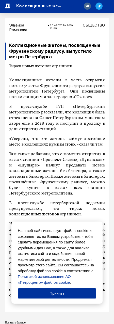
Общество (94, 25)
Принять (57, 293)
